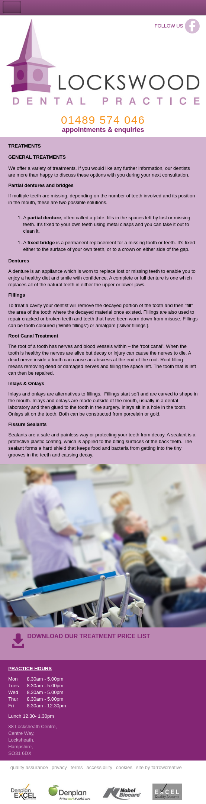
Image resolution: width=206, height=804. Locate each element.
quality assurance (29, 767)
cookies (124, 767)
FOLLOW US (169, 26)
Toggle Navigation (12, 7)
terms (77, 767)
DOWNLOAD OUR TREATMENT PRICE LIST (88, 636)
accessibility (99, 767)
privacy (59, 767)
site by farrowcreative (159, 767)
